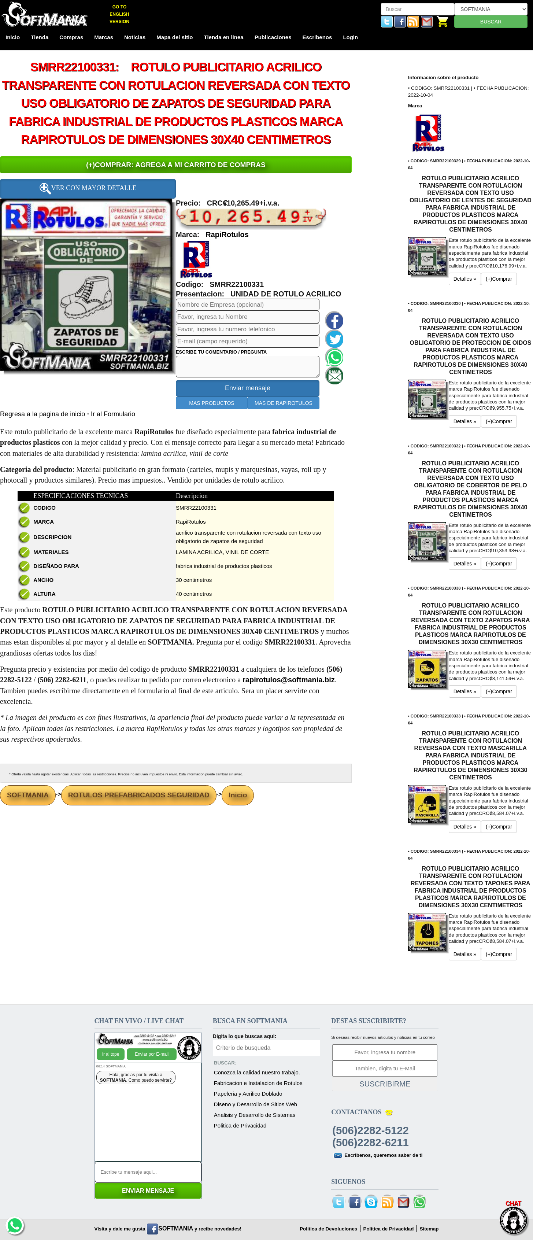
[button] (196, 259)
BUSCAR (490, 22)
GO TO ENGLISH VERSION (119, 14)
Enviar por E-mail (152, 1054)
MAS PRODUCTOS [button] (211, 403)
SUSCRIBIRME (384, 1084)
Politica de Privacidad (240, 1125)
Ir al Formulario (113, 414)
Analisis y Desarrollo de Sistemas (255, 1115)
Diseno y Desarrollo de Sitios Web (255, 1104)
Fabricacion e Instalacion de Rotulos (258, 1083)
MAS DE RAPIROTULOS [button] (283, 403)
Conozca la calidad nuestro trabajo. (257, 1072)
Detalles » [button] (465, 279)
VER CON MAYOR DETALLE (88, 189)
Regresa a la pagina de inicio (43, 414)
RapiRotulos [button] (227, 234)
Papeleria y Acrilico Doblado (248, 1093)
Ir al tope (110, 1054)
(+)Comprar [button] (499, 279)
